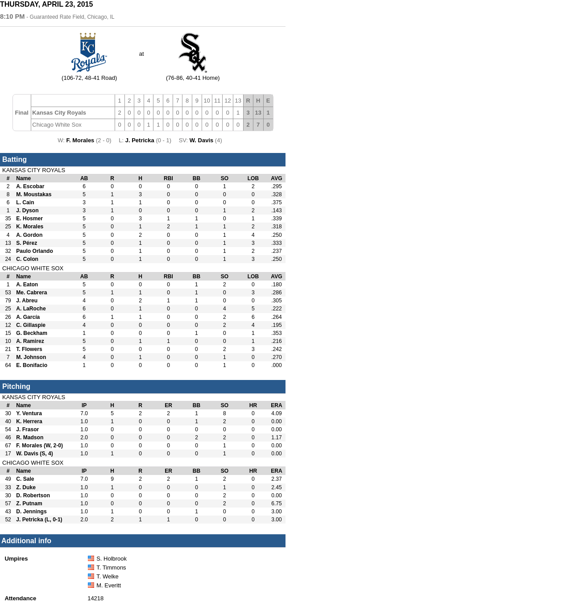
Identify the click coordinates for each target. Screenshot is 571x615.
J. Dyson (27, 210)
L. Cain (25, 202)
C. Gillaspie (31, 325)
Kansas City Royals (59, 112)
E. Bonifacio (31, 365)
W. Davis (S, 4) (34, 453)
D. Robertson (33, 495)
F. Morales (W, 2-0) (39, 445)
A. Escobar (30, 186)
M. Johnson (31, 357)
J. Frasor (27, 429)
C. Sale (25, 479)
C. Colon (27, 259)
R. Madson (29, 437)
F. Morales (81, 140)
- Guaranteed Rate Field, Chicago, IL (70, 17)
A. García (28, 317)
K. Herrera (29, 421)
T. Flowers (29, 349)
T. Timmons (111, 567)
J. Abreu (26, 300)
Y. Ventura (29, 413)
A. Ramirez (30, 341)
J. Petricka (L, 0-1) (39, 519)
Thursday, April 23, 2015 (46, 4)
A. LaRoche (31, 308)
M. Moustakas (33, 194)
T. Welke (107, 576)
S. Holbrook (111, 558)
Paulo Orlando (34, 251)
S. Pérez (26, 243)
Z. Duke (26, 487)
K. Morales (29, 226)
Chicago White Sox (57, 124)
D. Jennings (31, 511)
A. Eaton (27, 284)
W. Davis (202, 140)
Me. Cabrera (31, 292)
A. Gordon (29, 235)
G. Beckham (31, 333)
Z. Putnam (29, 503)
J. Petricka (140, 140)
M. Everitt (108, 585)
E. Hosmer (29, 218)
